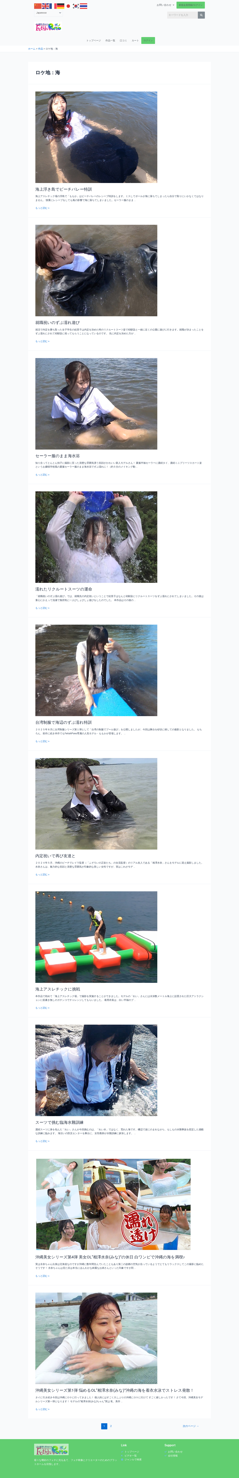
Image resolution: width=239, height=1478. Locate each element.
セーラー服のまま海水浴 (57, 455)
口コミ (123, 40)
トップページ (93, 40)
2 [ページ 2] (111, 1424)
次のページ (191, 1424)
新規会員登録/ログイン (191, 5)
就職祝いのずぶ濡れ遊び (57, 322)
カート (135, 40)
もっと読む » (42, 207)
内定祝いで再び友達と (55, 855)
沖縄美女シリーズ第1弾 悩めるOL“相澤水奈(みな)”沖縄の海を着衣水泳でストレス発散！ (114, 1389)
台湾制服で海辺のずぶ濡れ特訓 (63, 721)
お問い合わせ (165, 5)
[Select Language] (48, 13)
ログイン (148, 40)
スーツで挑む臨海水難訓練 (59, 1121)
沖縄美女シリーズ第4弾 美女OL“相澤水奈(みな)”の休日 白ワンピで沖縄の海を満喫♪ (110, 1255)
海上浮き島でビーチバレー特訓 (63, 189)
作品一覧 (110, 40)
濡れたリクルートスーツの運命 (63, 588)
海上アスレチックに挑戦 (57, 988)
